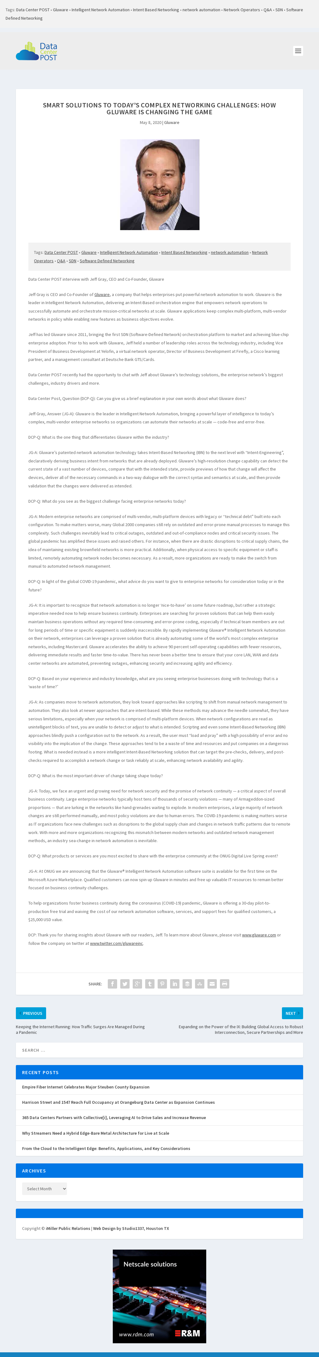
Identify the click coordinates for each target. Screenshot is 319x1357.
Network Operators (242, 9)
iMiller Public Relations (68, 1221)
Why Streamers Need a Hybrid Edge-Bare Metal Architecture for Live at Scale (95, 1126)
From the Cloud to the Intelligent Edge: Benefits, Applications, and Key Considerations (106, 1141)
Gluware (60, 9)
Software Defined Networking (107, 254)
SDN (279, 9)
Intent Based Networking (156, 9)
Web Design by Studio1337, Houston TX (131, 1221)
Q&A (268, 9)
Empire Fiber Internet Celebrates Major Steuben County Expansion (86, 1080)
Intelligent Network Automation (101, 9)
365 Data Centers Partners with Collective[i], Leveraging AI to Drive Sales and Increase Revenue (114, 1110)
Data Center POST (33, 9)
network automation (201, 9)
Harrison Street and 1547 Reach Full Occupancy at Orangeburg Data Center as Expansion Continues (118, 1095)
